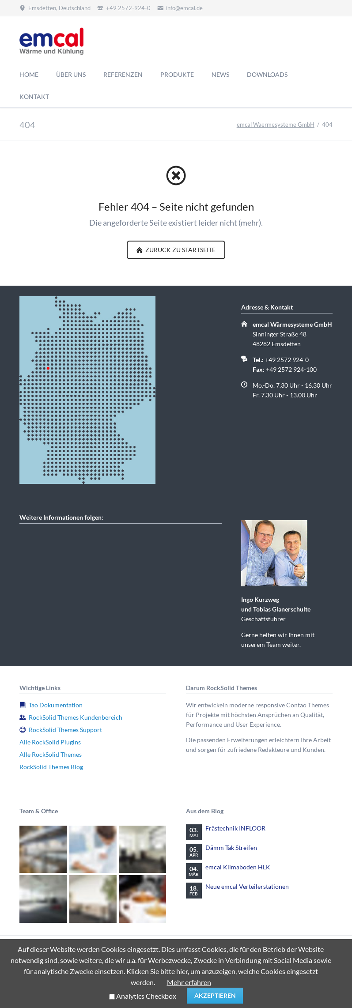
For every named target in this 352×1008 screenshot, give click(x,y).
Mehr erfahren (189, 982)
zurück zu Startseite (180, 249)
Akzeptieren (215, 995)
